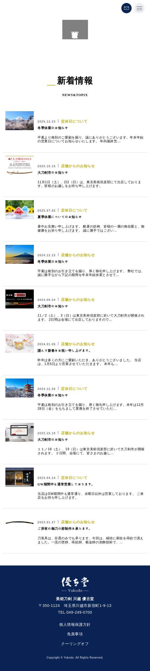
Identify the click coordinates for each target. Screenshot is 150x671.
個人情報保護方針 (75, 624)
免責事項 (75, 634)
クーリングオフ (75, 644)
